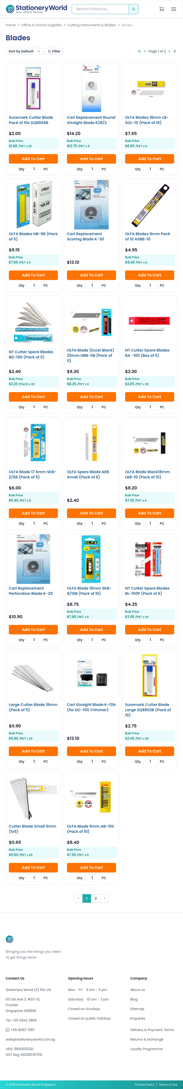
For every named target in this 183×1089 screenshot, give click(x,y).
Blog (133, 999)
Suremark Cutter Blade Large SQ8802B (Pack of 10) (148, 710)
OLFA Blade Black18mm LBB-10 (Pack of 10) (147, 474)
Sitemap (137, 1008)
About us (137, 989)
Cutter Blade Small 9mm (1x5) (32, 829)
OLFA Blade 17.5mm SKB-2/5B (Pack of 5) (32, 474)
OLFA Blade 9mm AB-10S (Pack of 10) (90, 829)
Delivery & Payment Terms (152, 1029)
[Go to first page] (139, 51)
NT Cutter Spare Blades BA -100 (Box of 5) (147, 352)
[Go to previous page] (145, 51)
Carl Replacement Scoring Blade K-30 (85, 236)
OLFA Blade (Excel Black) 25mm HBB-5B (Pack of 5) (90, 355)
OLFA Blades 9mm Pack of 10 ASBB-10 (147, 236)
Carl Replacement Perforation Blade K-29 (31, 591)
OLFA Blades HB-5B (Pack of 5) (33, 236)
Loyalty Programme (146, 1049)
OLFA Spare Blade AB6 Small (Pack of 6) (88, 474)
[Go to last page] (175, 51)
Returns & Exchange (146, 1039)
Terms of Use (168, 1085)
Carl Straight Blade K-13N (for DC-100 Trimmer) (91, 707)
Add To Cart (33, 158)
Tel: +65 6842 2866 (21, 1020)
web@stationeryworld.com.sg (30, 1039)
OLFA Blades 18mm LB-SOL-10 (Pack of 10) (147, 120)
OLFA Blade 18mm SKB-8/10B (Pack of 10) (89, 591)
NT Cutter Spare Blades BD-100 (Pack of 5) (31, 354)
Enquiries (137, 1018)
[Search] (134, 9)
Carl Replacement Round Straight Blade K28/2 (91, 120)
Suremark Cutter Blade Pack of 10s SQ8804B (31, 120)
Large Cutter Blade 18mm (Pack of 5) (33, 707)
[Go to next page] (169, 51)
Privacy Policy (144, 1085)
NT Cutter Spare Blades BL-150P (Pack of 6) (147, 591)
